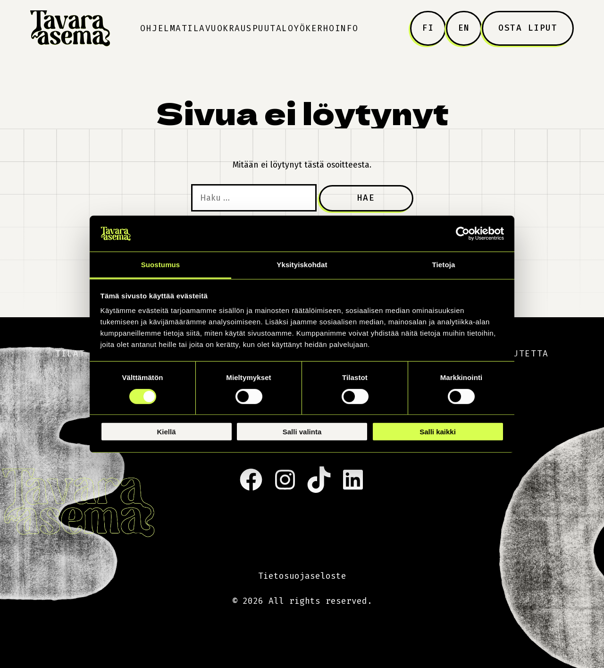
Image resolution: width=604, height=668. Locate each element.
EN (464, 28)
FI (428, 28)
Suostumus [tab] (160, 265)
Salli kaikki (437, 432)
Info (347, 28)
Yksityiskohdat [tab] (302, 265)
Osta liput (527, 28)
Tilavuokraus (217, 28)
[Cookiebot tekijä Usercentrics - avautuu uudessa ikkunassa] (462, 234)
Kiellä (166, 432)
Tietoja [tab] (443, 265)
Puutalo (273, 28)
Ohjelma (161, 28)
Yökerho (314, 28)
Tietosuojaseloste (302, 576)
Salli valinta (302, 432)
